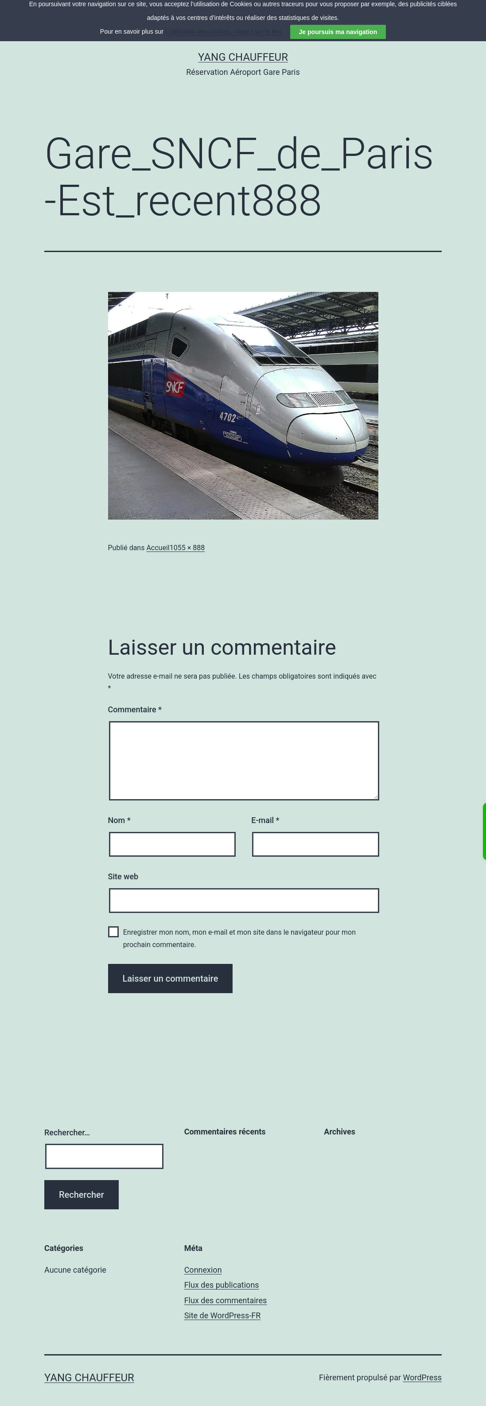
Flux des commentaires (225, 1291)
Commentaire (135, 700)
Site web (123, 867)
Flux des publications (221, 1275)
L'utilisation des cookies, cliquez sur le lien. (224, 8)
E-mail (265, 811)
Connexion (203, 1260)
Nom (119, 811)
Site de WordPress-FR (222, 1306)
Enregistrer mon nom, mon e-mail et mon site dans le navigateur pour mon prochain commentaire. (239, 929)
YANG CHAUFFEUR (243, 48)
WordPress (422, 1368)
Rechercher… (67, 1123)
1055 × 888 (187, 538)
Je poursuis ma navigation (338, 8)
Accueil (157, 538)
